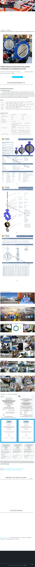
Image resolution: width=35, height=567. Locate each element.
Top (32, 563)
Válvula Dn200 (27, 462)
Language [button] (32, 2)
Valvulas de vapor (11, 462)
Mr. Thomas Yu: (4, 543)
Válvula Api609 (3, 461)
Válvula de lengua (24, 461)
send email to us (17, 77)
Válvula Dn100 (4, 462)
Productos (8, 30)
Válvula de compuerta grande (19, 462)
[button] (25, 2)
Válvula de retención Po (10, 461)
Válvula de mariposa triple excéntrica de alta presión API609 (14, 468)
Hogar (3, 30)
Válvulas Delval (17, 461)
